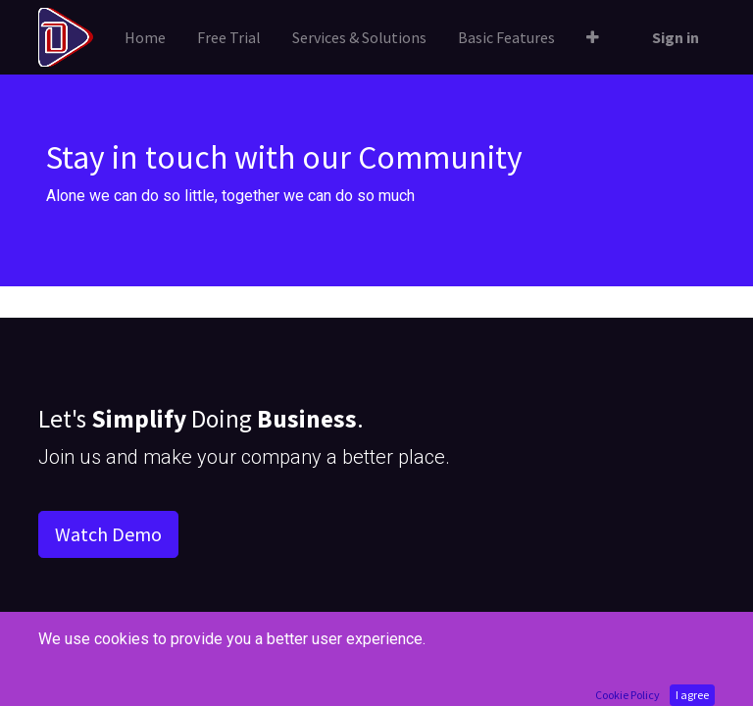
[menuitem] (145, 37)
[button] (593, 37)
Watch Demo (108, 534)
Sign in (675, 37)
